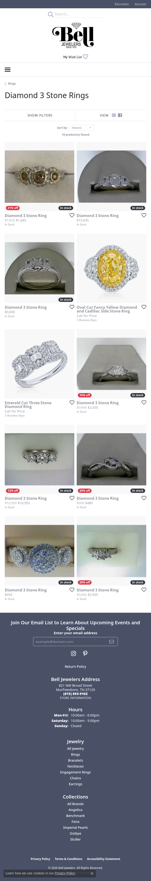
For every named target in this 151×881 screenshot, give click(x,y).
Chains (75, 778)
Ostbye (75, 833)
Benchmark (75, 815)
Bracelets (75, 760)
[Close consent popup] (92, 873)
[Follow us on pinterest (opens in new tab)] (85, 653)
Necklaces (75, 766)
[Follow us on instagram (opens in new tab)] (73, 653)
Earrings (75, 784)
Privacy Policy (40, 859)
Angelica (76, 809)
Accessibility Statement (103, 859)
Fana (75, 821)
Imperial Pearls (75, 827)
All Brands (75, 804)
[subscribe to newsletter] (111, 641)
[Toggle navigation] (7, 69)
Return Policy (75, 666)
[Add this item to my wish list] (70, 215)
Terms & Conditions (68, 859)
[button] (121, 4)
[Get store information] (75, 698)
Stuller (75, 839)
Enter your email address (75, 632)
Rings (12, 84)
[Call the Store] (75, 693)
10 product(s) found (75, 135)
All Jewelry (75, 748)
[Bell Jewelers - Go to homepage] (73, 35)
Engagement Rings (75, 772)
